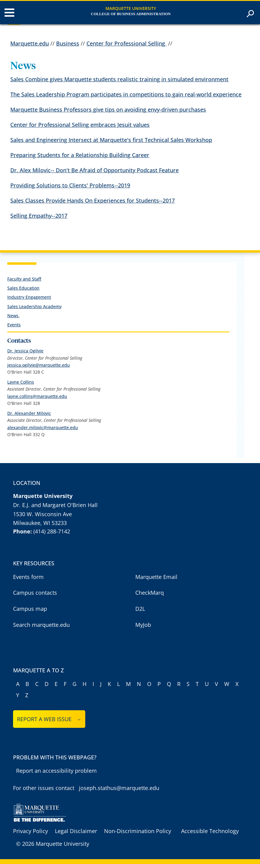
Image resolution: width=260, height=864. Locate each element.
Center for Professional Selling (126, 43)
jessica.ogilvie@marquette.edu (38, 365)
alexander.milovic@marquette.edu (42, 427)
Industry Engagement (29, 297)
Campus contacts (35, 592)
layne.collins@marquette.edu (37, 396)
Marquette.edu (29, 43)
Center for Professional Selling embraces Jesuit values (80, 124)
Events (14, 325)
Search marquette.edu (41, 624)
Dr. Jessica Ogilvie (25, 351)
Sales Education (23, 288)
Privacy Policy (30, 831)
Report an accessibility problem (56, 770)
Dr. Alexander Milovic (29, 413)
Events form (28, 576)
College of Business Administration (131, 14)
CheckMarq (149, 592)
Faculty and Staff (24, 279)
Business (67, 43)
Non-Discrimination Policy (137, 831)
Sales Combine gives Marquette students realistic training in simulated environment (119, 79)
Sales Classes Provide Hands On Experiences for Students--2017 (92, 200)
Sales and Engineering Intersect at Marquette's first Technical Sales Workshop (111, 139)
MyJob (143, 624)
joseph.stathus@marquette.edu (119, 788)
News (13, 315)
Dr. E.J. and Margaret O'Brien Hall (55, 505)
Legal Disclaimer (76, 831)
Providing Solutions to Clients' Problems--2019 (70, 185)
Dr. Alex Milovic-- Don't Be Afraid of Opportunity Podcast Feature (94, 170)
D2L (140, 608)
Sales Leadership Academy (34, 306)
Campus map (30, 608)
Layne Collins (20, 382)
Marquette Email (156, 576)
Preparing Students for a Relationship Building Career (79, 155)
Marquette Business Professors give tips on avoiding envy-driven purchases (108, 109)
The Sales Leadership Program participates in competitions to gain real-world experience (125, 94)
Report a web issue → (49, 719)
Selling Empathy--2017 (38, 215)
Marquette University (131, 8)
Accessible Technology (210, 831)
